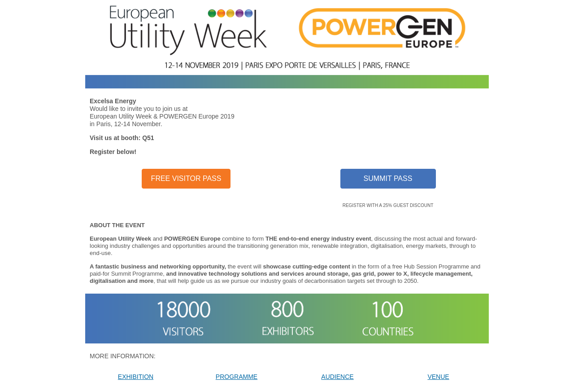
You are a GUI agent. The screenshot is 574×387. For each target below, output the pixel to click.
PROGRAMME (236, 376)
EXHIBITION (135, 376)
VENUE (438, 376)
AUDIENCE (337, 376)
